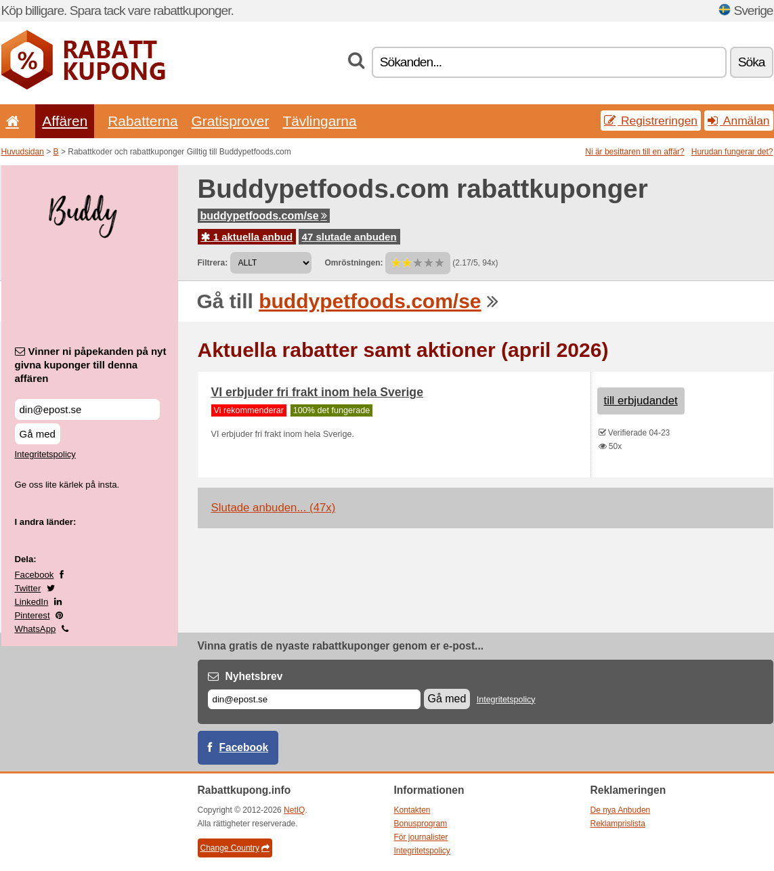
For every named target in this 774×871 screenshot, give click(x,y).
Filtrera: (213, 263)
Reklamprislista (617, 823)
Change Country (235, 848)
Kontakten (412, 810)
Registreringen (650, 120)
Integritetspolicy (45, 454)
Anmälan (738, 120)
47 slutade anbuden (349, 236)
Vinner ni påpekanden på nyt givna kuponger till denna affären (91, 364)
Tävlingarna (319, 121)
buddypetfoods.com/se (263, 215)
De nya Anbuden (620, 810)
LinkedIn (32, 602)
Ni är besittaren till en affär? (635, 151)
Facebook (34, 575)
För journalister (421, 837)
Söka (751, 62)
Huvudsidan (22, 151)
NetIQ (294, 810)
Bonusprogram (421, 823)
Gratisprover (231, 121)
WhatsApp (35, 629)
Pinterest (32, 615)
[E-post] (314, 699)
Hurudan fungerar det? (732, 151)
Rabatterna (142, 121)
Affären (64, 121)
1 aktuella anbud (247, 236)
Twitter (28, 588)
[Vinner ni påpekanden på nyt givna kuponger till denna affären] (87, 409)
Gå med (38, 434)
